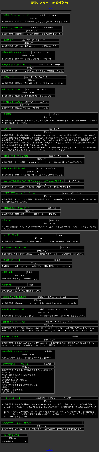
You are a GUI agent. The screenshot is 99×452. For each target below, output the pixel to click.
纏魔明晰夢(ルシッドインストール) (18, 351)
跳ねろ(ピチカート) (11, 89)
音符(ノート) (8, 77)
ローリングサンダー (11, 235)
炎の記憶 (7, 129)
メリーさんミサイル (11, 398)
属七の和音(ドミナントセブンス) (17, 65)
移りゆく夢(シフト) (11, 260)
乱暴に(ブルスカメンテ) (13, 102)
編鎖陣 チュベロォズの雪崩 (14, 297)
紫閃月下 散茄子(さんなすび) (15, 156)
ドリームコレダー (10, 337)
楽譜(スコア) (8, 40)
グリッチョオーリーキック (14, 248)
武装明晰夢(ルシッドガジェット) (17, 364)
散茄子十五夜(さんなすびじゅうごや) (19, 193)
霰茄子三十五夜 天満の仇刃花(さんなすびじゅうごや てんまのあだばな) (33, 181)
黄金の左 (7, 220)
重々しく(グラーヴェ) (12, 28)
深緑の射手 (8, 285)
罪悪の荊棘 (8, 272)
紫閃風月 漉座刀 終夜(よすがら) (16, 208)
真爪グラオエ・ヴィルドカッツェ (17, 423)
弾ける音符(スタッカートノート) (17, 52)
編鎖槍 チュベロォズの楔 (14, 322)
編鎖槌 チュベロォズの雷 (14, 309)
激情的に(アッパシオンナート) (16, 15)
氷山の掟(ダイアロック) (13, 435)
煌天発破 (7, 114)
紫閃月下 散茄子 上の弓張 (14, 168)
